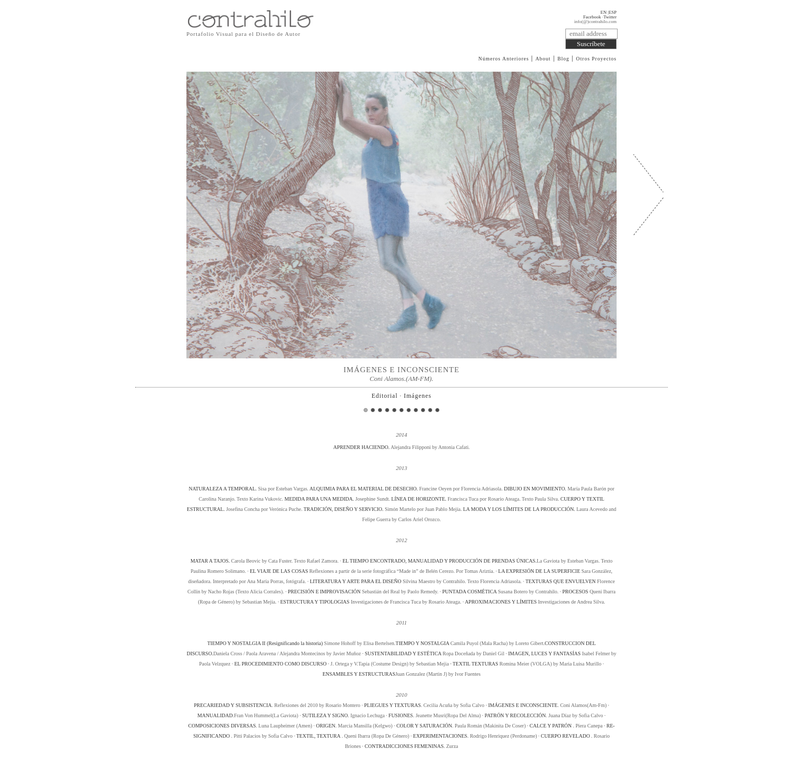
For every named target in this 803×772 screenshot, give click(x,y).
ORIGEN (325, 725)
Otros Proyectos (596, 58)
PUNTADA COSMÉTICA (469, 591)
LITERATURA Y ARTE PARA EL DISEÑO (356, 581)
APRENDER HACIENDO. (362, 447)
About (543, 58)
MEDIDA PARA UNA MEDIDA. (319, 499)
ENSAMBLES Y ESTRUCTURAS (359, 674)
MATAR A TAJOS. (211, 561)
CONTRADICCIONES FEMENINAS (404, 746)
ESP (612, 12)
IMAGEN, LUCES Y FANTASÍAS (544, 653)
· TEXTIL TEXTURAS (474, 664)
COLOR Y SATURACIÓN (424, 725)
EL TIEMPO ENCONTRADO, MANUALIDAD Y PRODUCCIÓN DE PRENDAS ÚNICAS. (440, 561)
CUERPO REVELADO (566, 736)
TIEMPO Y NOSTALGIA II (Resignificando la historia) (265, 643)
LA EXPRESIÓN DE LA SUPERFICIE (539, 571)
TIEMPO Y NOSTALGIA (422, 643)
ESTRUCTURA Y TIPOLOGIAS (314, 602)
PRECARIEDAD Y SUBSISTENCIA (232, 705)
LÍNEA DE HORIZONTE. (419, 499)
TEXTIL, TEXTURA (318, 736)
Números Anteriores (503, 58)
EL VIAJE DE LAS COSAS (279, 571)
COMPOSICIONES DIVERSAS (222, 725)
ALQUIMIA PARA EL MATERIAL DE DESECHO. (364, 488)
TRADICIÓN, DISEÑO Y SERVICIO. (344, 509)
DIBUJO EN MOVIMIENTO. (535, 488)
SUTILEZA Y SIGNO (325, 715)
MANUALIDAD (215, 715)
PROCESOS (575, 591)
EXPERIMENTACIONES (440, 736)
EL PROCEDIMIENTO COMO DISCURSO (280, 664)
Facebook (592, 16)
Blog (563, 58)
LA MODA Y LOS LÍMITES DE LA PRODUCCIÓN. (519, 509)
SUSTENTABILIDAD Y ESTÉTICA (403, 653)
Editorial (385, 395)
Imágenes (418, 395)
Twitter (610, 16)
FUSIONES (401, 715)
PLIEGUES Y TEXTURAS (392, 705)
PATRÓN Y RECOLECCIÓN (514, 715)
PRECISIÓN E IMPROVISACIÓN (324, 591)
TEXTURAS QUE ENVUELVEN (560, 581)
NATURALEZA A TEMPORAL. (223, 488)
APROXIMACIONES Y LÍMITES (501, 602)
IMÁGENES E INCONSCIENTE (523, 705)
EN (603, 12)
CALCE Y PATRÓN (551, 725)
